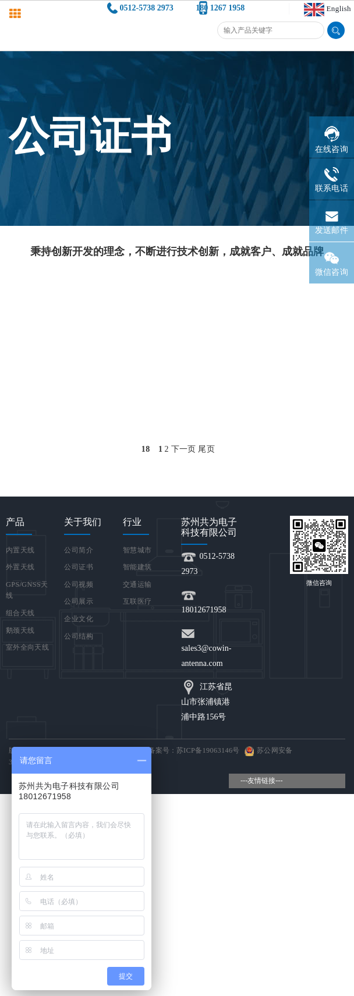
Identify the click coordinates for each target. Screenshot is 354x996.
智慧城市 (137, 550)
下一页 (183, 449)
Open (335, 449)
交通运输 (137, 584)
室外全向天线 (27, 647)
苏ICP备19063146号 (208, 750)
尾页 (206, 449)
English (339, 8)
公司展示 (78, 601)
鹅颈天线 (20, 630)
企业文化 (78, 619)
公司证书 (78, 567)
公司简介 (78, 550)
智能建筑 (137, 567)
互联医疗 (137, 601)
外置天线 (20, 567)
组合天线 (20, 613)
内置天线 (20, 550)
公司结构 (78, 636)
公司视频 (78, 584)
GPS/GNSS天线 (27, 590)
